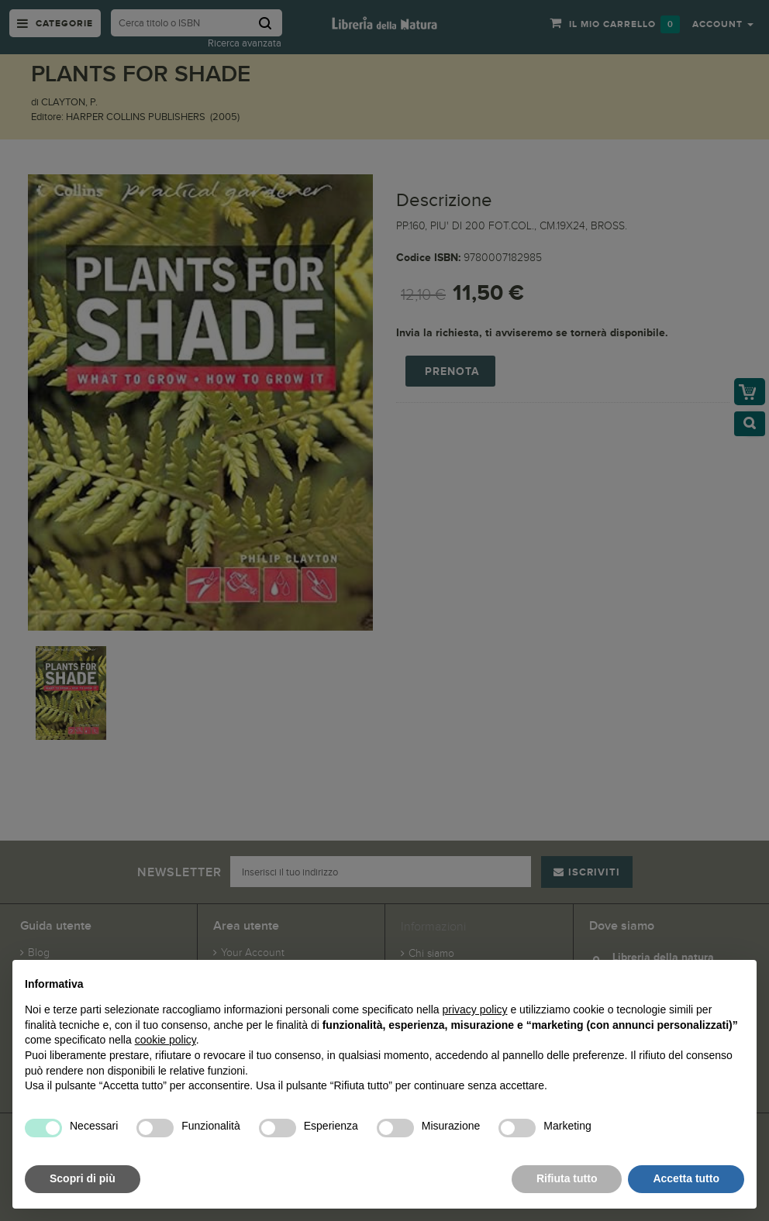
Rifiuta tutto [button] (567, 1178)
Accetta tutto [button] (686, 1178)
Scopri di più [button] (83, 1178)
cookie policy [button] (165, 1040)
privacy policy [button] (475, 1009)
